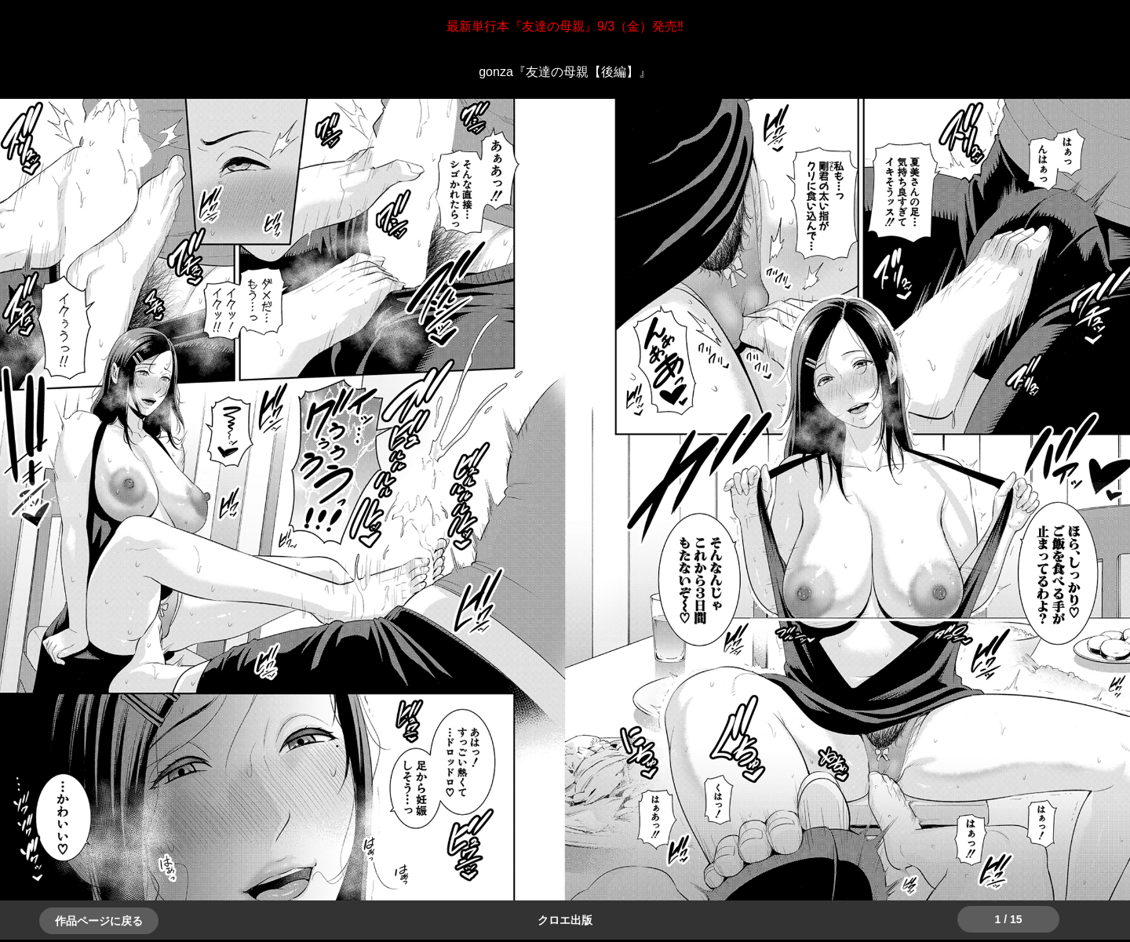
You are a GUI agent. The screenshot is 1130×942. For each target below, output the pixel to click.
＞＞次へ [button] (47, 498)
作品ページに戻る (99, 921)
